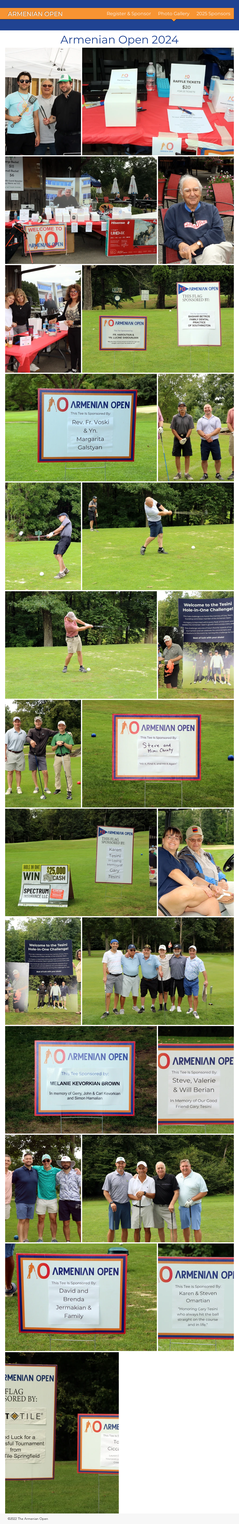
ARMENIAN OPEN (35, 14)
